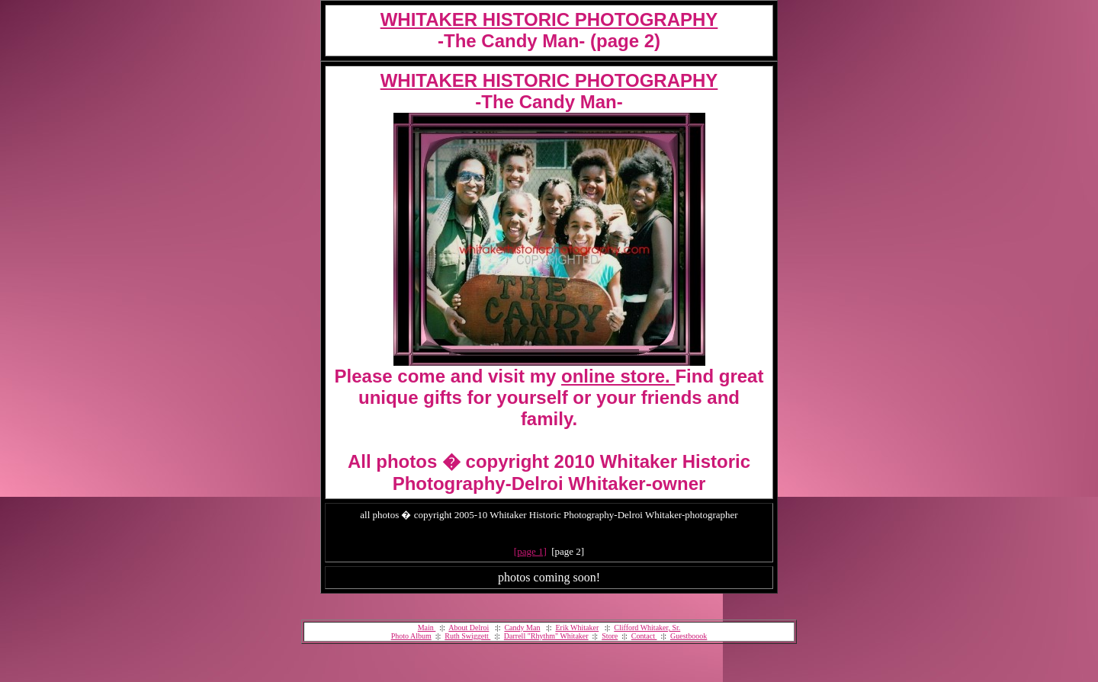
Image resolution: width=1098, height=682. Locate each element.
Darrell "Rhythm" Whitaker (546, 636)
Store (610, 636)
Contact (644, 636)
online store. (618, 376)
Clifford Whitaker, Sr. (647, 627)
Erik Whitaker (577, 627)
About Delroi (468, 627)
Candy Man (522, 627)
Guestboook (688, 636)
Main (427, 627)
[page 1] (530, 551)
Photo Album (411, 636)
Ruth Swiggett (467, 636)
